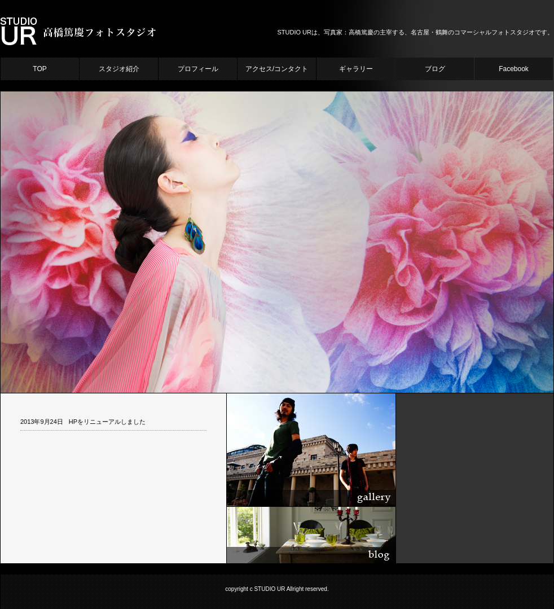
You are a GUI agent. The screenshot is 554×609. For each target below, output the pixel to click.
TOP (39, 69)
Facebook (514, 69)
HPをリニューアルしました (107, 421)
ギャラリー (356, 69)
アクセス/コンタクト (276, 69)
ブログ (435, 69)
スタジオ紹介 (119, 69)
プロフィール (198, 69)
